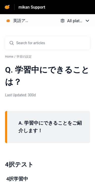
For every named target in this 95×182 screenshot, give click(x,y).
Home (9, 56)
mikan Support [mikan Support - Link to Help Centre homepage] (31, 7)
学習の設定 (24, 56)
